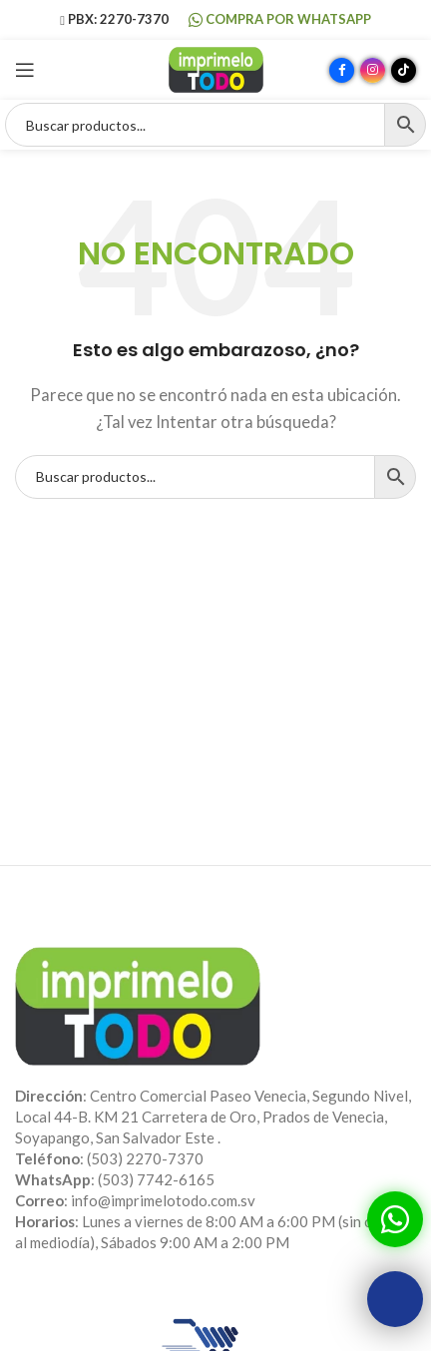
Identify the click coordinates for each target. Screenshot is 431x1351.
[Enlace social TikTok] (403, 70)
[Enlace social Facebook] (341, 70)
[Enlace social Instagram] (372, 70)
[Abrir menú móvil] (25, 70)
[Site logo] (216, 68)
